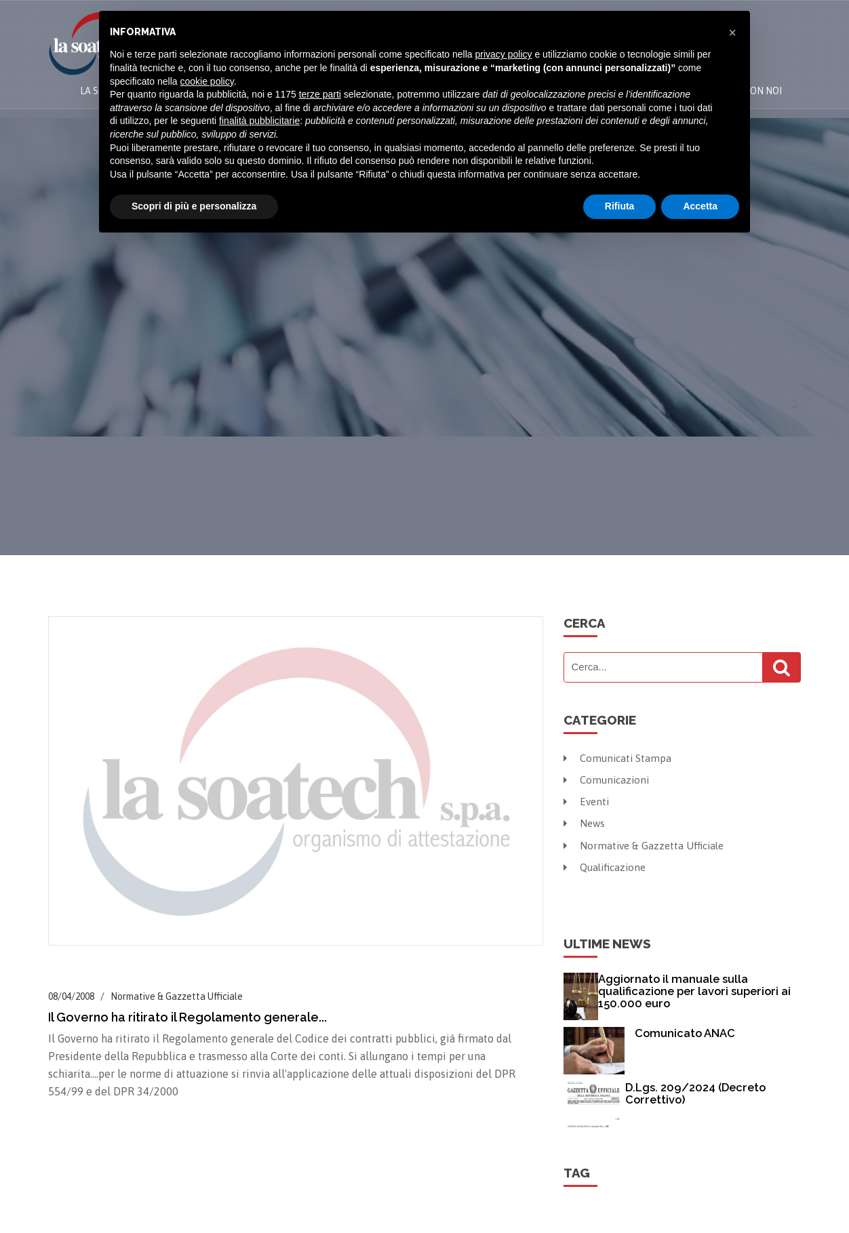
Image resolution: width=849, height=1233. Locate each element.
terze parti (320, 94)
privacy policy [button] (503, 54)
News (585, 821)
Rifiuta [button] (620, 206)
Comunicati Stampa (619, 758)
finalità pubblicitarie (259, 120)
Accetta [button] (700, 206)
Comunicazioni (609, 779)
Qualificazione (607, 864)
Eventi (588, 800)
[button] (732, 32)
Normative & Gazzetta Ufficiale (647, 843)
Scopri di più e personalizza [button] (194, 206)
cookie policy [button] (207, 81)
